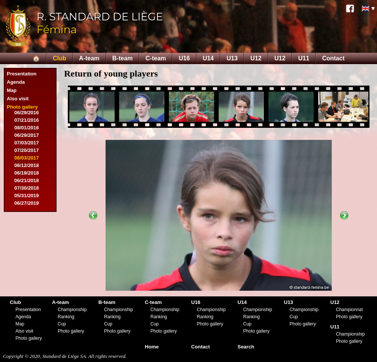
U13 (232, 58)
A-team (89, 58)
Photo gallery (22, 107)
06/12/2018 (26, 165)
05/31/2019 (26, 195)
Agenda (16, 82)
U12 (255, 58)
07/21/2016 (26, 120)
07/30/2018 (26, 188)
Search (246, 347)
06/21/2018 (26, 180)
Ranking (66, 316)
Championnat (349, 309)
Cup (62, 324)
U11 (303, 58)
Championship (72, 309)
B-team (122, 58)
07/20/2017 (26, 150)
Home (152, 347)
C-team (156, 58)
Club (59, 58)
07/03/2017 (26, 143)
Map (12, 90)
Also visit (18, 98)
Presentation (22, 74)
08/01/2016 (26, 127)
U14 (208, 58)
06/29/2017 (26, 135)
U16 (184, 58)
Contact (333, 58)
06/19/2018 (26, 173)
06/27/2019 (26, 203)
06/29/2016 (26, 112)
